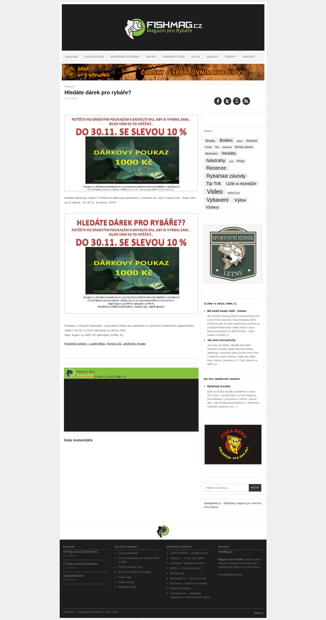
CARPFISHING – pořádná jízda (189, 553)
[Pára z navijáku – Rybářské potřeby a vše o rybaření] (163, 79)
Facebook (218, 101)
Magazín (71, 56)
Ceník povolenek (128, 553)
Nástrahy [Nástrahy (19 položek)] (215, 160)
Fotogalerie (94, 56)
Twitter (227, 101)
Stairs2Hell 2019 (73, 575)
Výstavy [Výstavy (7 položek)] (212, 207)
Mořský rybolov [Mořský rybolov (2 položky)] (244, 147)
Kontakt (249, 56)
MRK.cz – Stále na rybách (185, 568)
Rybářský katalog (180, 588)
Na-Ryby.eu (177, 573)
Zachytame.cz (212, 503)
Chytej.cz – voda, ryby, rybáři (187, 558)
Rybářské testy (127, 587)
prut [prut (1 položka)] (231, 161)
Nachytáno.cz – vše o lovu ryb (188, 578)
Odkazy (212, 56)
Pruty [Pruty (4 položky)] (240, 161)
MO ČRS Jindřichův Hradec (222, 379)
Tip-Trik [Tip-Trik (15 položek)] (213, 183)
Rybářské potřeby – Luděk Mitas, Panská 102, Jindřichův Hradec (105, 343)
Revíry (151, 56)
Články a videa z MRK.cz (220, 303)
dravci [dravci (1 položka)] (240, 141)
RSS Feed (246, 101)
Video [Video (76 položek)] (215, 191)
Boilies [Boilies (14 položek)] (226, 140)
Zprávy (230, 56)
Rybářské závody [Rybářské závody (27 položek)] (225, 176)
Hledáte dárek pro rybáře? (97, 92)
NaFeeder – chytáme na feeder (188, 583)
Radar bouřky (126, 582)
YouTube (237, 101)
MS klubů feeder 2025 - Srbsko (226, 311)
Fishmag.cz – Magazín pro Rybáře (163, 27)
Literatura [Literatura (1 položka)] (227, 147)
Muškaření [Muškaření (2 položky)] (211, 153)
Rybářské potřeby (125, 56)
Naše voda (124, 577)
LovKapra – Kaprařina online (187, 563)
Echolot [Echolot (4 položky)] (251, 140)
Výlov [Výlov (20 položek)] (240, 200)
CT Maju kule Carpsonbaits (80, 551)
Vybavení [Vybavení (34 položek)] (218, 200)
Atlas (195, 56)
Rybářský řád (174, 56)
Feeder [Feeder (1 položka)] (208, 147)
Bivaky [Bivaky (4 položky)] (210, 140)
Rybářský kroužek (218, 386)
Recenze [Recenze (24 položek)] (216, 168)
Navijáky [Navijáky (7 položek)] (229, 153)
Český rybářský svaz (130, 567)
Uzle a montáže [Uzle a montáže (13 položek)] (241, 183)
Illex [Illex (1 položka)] (217, 147)
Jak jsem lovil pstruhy (221, 340)
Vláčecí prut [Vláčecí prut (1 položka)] (233, 193)
